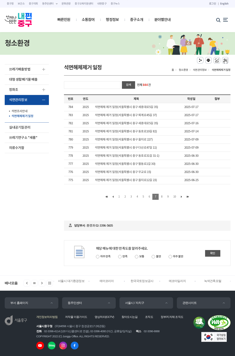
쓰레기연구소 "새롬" (23, 138)
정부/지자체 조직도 (172, 316)
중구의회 (33, 3)
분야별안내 (162, 20)
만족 (124, 256)
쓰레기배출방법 (19, 69)
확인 (212, 253)
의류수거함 (16, 148)
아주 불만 (178, 256)
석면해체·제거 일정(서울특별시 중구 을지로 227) (124, 139)
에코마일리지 (177, 281)
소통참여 (88, 20)
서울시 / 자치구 (134, 302)
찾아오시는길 (130, 316)
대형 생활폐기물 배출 (23, 80)
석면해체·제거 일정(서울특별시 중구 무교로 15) (123, 172)
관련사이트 (190, 302)
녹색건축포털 (212, 281)
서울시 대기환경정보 (71, 281)
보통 (141, 256)
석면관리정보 (18, 100)
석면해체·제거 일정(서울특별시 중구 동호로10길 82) (126, 131)
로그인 (212, 3)
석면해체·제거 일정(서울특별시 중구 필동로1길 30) (125, 164)
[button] (42, 283)
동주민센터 (75, 302)
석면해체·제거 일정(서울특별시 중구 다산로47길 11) (126, 147)
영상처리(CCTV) (104, 316)
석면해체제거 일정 (22, 116)
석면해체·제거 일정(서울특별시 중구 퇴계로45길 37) (126, 115)
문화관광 (66, 3)
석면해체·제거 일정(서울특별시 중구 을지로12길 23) (126, 180)
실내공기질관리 (19, 128)
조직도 (149, 316)
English (224, 3)
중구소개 (136, 20)
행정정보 (112, 20)
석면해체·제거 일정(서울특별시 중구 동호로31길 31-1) (127, 156)
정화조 (13, 90)
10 (174, 196)
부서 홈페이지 (19, 302)
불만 (158, 256)
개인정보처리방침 (47, 316)
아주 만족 (105, 256)
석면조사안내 (19, 111)
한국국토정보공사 (142, 281)
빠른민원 (63, 20)
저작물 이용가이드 (76, 316)
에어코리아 (107, 281)
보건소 (21, 3)
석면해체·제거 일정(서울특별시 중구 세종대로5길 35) (126, 107)
